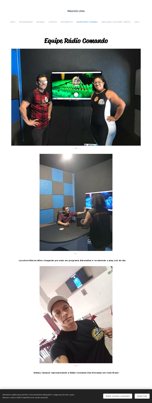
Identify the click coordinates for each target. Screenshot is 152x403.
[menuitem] (13, 22)
